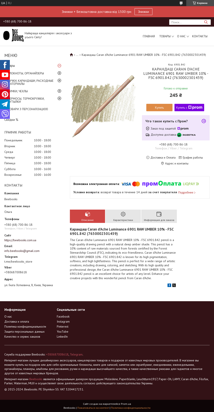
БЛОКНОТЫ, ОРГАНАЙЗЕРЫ (26, 73)
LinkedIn (62, 336)
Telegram (76, 354)
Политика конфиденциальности (25, 326)
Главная (149, 36)
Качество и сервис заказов (22, 336)
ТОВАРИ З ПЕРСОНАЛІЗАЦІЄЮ (28, 109)
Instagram (63, 321)
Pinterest (62, 326)
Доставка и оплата (16, 321)
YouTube (62, 331)
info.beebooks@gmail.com (22, 251)
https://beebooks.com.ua (20, 240)
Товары (165, 36)
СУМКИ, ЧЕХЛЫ (18, 91)
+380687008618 (57, 354)
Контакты (199, 36)
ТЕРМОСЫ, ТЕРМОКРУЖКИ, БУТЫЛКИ (26, 100)
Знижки (143, 11)
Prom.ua (126, 403)
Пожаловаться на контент (93, 407)
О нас (181, 36)
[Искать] (206, 22)
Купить (159, 107)
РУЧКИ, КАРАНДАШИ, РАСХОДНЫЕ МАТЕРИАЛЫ (31, 82)
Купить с (189, 107)
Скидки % (11, 120)
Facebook (63, 316)
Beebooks (35, 379)
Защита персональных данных (24, 331)
